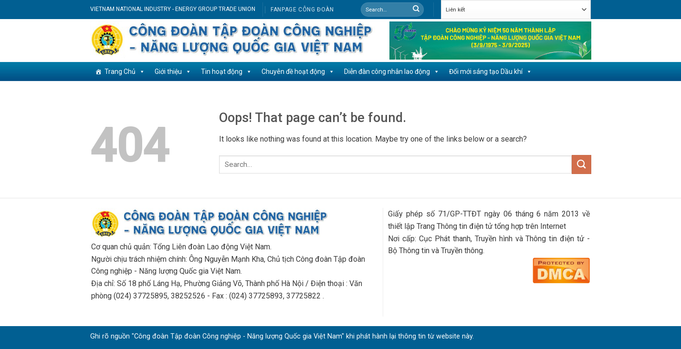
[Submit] (416, 9)
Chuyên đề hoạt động (298, 71)
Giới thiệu (173, 71)
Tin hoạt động (226, 71)
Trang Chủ (125, 71)
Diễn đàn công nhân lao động (392, 71)
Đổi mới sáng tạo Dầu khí (490, 71)
